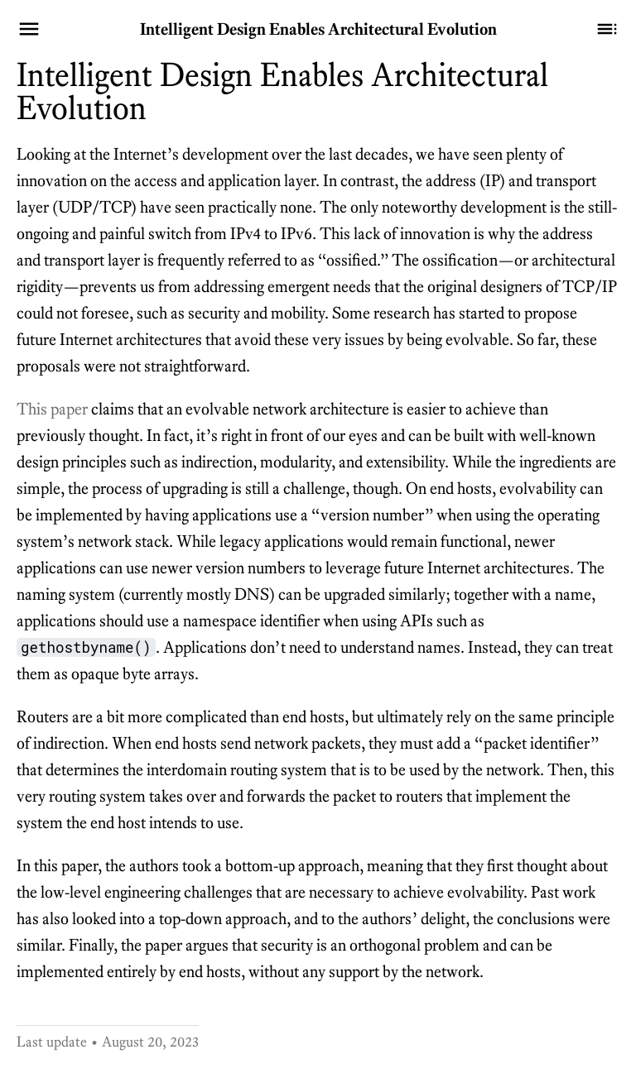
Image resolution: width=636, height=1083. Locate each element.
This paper (52, 409)
